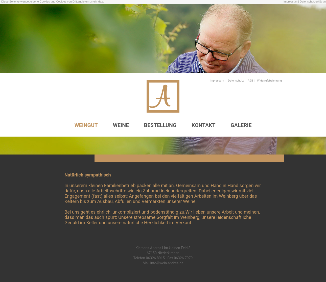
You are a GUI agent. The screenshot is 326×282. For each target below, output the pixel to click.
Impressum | (291, 1)
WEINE (121, 125)
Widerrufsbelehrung (269, 80)
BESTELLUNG (160, 125)
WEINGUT (86, 125)
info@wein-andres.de (166, 263)
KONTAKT (203, 125)
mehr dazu (97, 1)
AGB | (251, 80)
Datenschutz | (236, 80)
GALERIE (241, 125)
